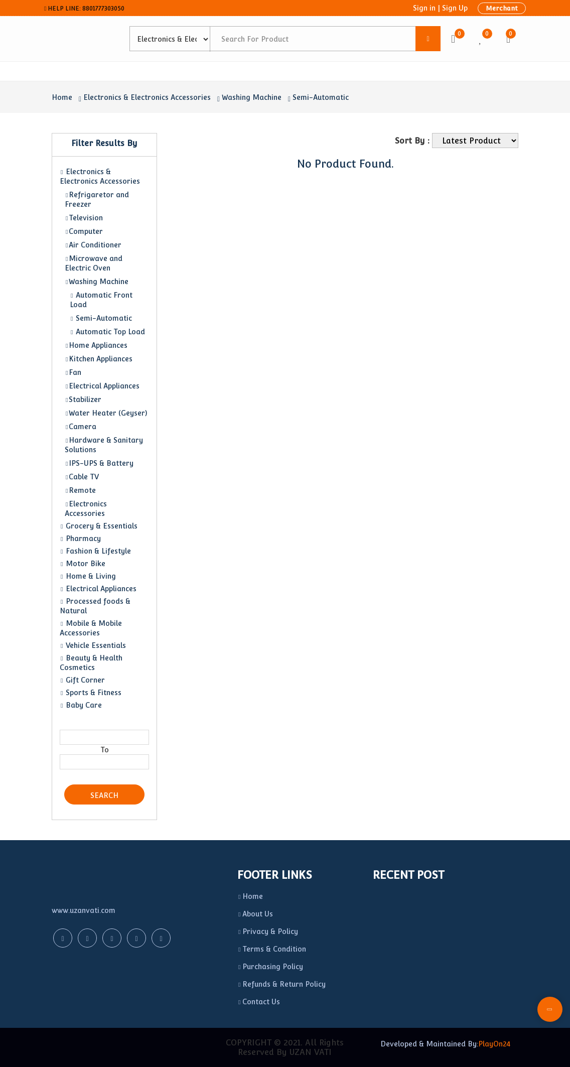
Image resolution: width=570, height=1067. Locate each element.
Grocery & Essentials (98, 526)
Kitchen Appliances (98, 359)
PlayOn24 (494, 1044)
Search (104, 795)
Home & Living (88, 576)
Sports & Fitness (90, 693)
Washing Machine (251, 97)
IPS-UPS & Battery (99, 463)
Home (62, 97)
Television (84, 218)
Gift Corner (82, 680)
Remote (80, 490)
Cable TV (82, 477)
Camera (80, 427)
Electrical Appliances (102, 386)
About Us (255, 914)
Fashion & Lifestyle (95, 551)
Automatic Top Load (107, 332)
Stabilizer (83, 399)
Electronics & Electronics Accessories (147, 97)
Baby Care (81, 705)
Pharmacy (80, 539)
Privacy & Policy (267, 931)
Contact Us (258, 1002)
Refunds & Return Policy (281, 984)
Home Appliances (96, 345)
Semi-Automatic (321, 97)
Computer (84, 231)
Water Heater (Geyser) (106, 413)
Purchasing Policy (270, 967)
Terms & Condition (271, 949)
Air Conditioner (93, 245)
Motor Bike (82, 564)
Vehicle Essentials (93, 645)
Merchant (502, 8)
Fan (73, 372)
